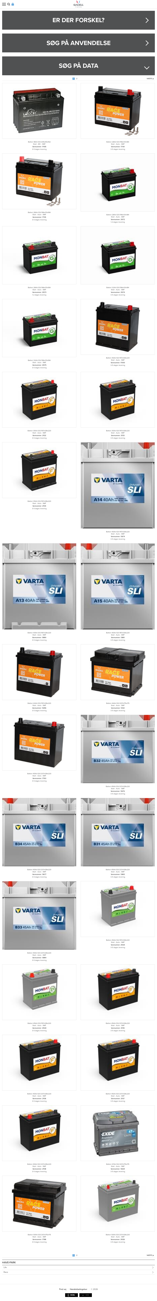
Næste (149, 79)
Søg (8, 4)
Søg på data (78, 66)
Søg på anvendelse (79, 43)
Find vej (62, 1289)
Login (13, 4)
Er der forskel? (78, 20)
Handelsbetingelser (78, 1289)
